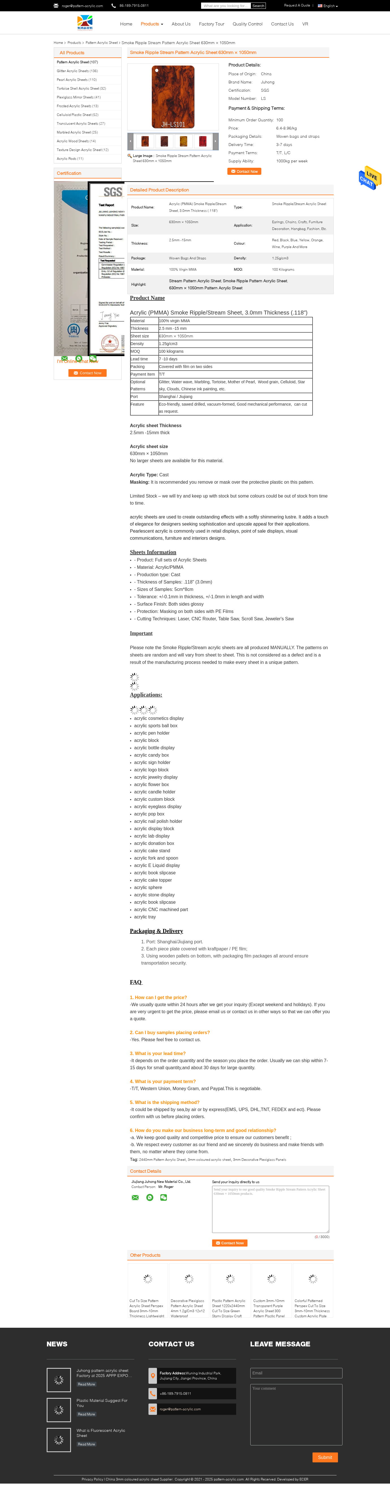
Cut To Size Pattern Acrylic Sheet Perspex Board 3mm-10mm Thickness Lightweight (147, 1308)
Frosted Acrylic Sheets (74, 106)
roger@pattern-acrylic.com (82, 6)
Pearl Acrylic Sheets (72, 80)
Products (150, 23)
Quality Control (248, 23)
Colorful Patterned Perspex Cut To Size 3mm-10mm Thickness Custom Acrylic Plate (312, 1308)
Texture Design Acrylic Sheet (79, 150)
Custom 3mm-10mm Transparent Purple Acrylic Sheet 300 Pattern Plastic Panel (269, 1308)
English (331, 6)
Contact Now (247, 171)
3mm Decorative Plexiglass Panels (259, 1159)
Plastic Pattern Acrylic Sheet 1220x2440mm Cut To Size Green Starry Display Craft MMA (228, 1311)
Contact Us (282, 23)
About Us (181, 23)
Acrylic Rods (66, 158)
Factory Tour (211, 23)
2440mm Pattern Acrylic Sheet (162, 1159)
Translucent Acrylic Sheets (77, 123)
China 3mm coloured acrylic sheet (132, 1479)
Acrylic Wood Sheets (73, 141)
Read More (86, 1384)
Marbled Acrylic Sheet (74, 132)
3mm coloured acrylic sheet (209, 1159)
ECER (303, 1479)
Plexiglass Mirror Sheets (75, 97)
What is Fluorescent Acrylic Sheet (101, 1433)
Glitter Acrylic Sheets (73, 71)
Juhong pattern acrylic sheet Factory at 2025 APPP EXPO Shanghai (102, 1373)
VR (305, 23)
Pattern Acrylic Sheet (102, 42)
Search (258, 6)
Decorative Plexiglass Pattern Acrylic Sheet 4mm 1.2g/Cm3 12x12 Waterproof (188, 1308)
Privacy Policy (92, 1479)
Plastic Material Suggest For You (102, 1403)
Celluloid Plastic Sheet (74, 115)
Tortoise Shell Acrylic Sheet (78, 88)
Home (126, 23)
